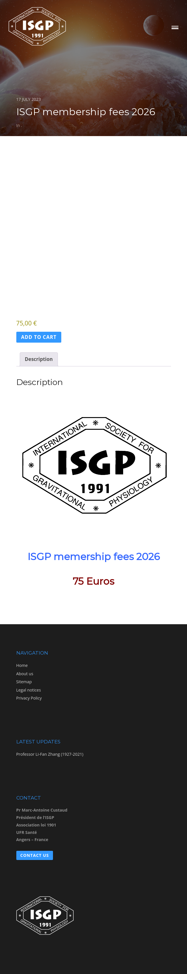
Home (22, 665)
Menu (175, 28)
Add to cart (39, 337)
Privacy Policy (29, 698)
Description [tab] (39, 359)
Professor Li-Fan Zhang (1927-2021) (49, 754)
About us (24, 673)
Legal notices (28, 690)
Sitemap (24, 681)
